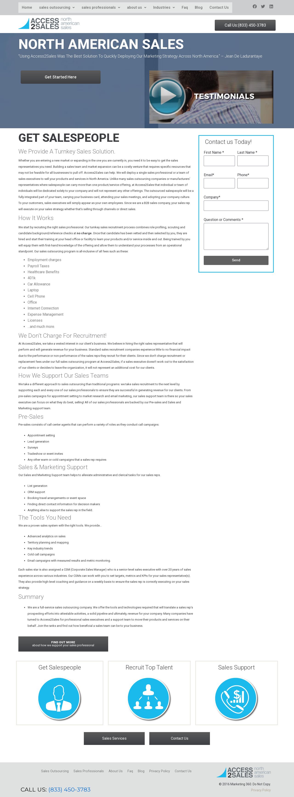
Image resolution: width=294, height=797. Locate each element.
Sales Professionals (82, 770)
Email (209, 175)
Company (212, 197)
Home (27, 7)
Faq (185, 7)
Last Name (247, 152)
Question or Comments (223, 219)
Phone (243, 175)
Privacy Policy (166, 770)
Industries (164, 7)
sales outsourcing (57, 7)
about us (136, 7)
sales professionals (101, 7)
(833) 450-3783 (69, 789)
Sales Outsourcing (44, 770)
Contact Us (219, 7)
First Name (214, 152)
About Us (113, 770)
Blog (199, 7)
